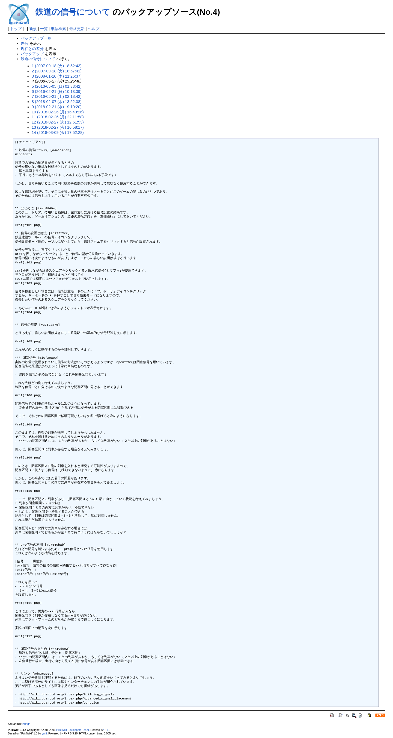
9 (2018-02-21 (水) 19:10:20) (57, 107)
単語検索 (58, 29)
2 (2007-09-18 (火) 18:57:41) (57, 71)
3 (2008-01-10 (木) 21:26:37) (57, 76)
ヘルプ (93, 29)
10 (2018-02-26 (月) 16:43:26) (58, 112)
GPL (106, 729)
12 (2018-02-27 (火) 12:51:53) (58, 122)
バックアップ (32, 54)
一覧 (44, 29)
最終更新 (77, 29)
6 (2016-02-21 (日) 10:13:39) (57, 91)
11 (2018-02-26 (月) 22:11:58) (58, 117)
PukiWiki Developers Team (72, 729)
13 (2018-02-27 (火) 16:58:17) (58, 127)
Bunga (26, 723)
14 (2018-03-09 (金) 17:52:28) (58, 132)
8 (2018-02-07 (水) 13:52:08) (57, 101)
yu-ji (44, 733)
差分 (24, 43)
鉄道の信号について (72, 11)
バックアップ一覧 (36, 38)
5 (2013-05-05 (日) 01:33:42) (57, 86)
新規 (33, 29)
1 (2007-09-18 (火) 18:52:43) (57, 66)
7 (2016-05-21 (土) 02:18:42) (57, 96)
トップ (16, 29)
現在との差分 (32, 48)
